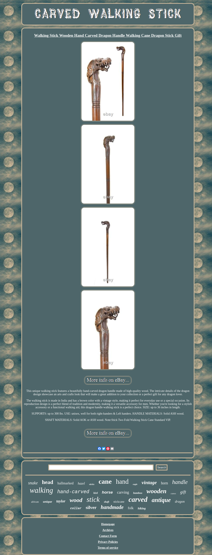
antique (161, 500)
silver (91, 507)
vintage (149, 482)
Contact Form (108, 536)
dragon (180, 501)
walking (41, 490)
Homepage (108, 524)
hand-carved (73, 492)
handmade (112, 507)
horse (107, 492)
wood (76, 500)
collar (76, 508)
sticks (91, 484)
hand (122, 481)
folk (130, 508)
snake (33, 483)
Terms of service (108, 547)
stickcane (118, 501)
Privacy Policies (108, 541)
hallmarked (66, 483)
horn (164, 483)
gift (183, 491)
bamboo (137, 492)
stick (93, 499)
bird (96, 493)
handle (180, 482)
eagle (135, 484)
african (35, 501)
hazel (81, 483)
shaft (106, 501)
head (47, 482)
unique (47, 501)
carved (138, 499)
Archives (108, 530)
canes (173, 493)
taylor (60, 501)
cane (105, 481)
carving (123, 492)
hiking (142, 508)
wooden (156, 491)
